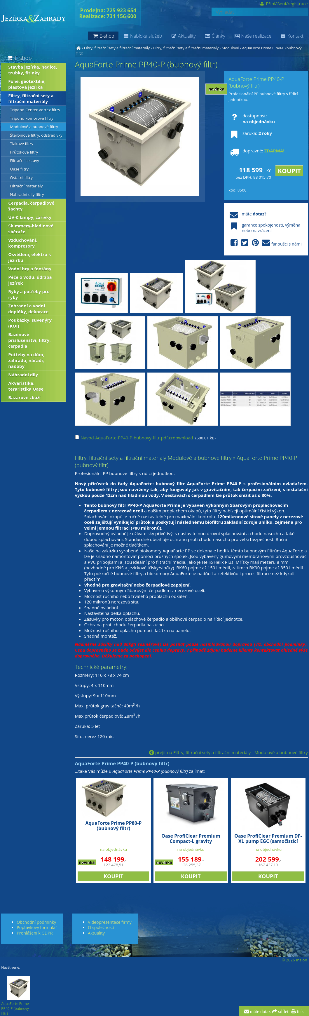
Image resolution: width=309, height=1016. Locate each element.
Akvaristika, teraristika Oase (25, 386)
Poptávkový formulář (37, 927)
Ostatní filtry (21, 177)
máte (247, 214)
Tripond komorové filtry (31, 118)
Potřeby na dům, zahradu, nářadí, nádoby (26, 360)
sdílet (282, 1011)
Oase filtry (19, 169)
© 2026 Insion (294, 960)
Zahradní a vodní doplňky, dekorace (28, 308)
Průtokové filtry (24, 152)
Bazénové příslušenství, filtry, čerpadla (29, 340)
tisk (300, 1011)
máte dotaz (260, 1011)
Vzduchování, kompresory (22, 243)
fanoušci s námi (264, 243)
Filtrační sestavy (24, 160)
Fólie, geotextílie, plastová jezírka (27, 84)
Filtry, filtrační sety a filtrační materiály (117, 48)
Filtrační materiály (26, 186)
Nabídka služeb (142, 36)
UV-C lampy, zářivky (29, 217)
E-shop (19, 57)
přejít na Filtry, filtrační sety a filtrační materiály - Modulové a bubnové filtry (228, 752)
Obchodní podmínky (36, 922)
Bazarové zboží (24, 397)
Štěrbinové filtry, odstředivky (36, 135)
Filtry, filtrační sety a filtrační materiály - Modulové (196, 48)
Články (215, 36)
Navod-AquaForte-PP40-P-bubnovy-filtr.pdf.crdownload (134, 438)
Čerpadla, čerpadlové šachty (31, 206)
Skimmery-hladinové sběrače (30, 228)
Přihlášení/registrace (283, 3)
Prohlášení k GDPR (35, 933)
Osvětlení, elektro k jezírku (29, 257)
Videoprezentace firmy (109, 922)
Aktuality (183, 36)
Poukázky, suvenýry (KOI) (30, 323)
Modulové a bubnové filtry (34, 126)
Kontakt (291, 36)
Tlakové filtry (21, 143)
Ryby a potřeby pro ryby (29, 294)
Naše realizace (252, 36)
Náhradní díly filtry (27, 194)
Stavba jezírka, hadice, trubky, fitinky (32, 70)
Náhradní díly (23, 374)
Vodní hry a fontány (29, 269)
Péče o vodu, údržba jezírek (30, 280)
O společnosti (101, 927)
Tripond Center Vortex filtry (35, 109)
